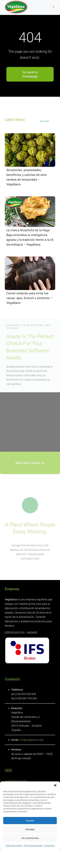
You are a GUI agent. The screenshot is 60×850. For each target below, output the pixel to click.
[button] (55, 785)
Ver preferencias (30, 838)
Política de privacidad (33, 845)
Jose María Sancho (16, 781)
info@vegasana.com (31, 739)
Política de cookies (14, 845)
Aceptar (30, 820)
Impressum (49, 845)
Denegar (30, 829)
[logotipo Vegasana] (16, 1)
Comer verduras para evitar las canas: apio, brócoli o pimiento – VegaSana (29, 298)
